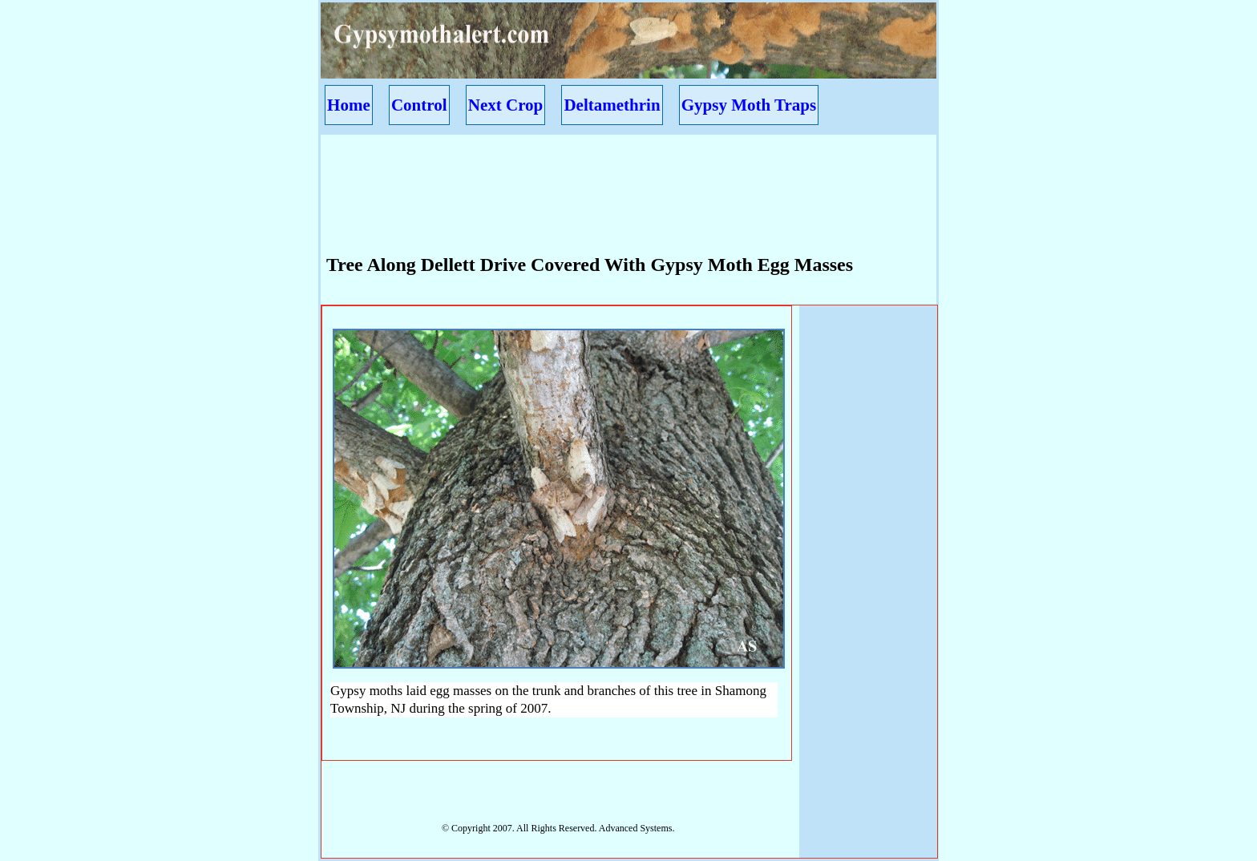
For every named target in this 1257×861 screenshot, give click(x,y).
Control (419, 105)
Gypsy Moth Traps (748, 105)
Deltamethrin (612, 105)
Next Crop (506, 105)
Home (348, 105)
